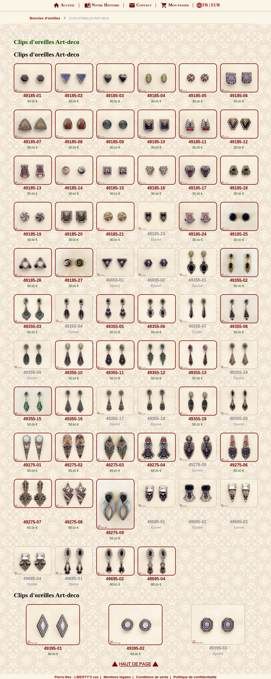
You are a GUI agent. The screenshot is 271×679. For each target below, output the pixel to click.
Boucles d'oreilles (45, 18)
